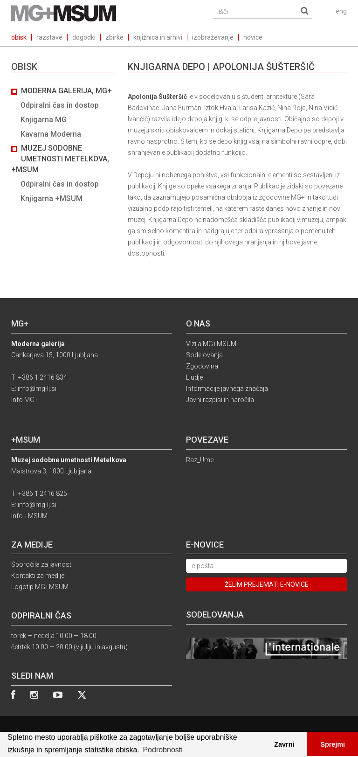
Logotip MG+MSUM (40, 586)
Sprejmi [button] (332, 744)
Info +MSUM (29, 516)
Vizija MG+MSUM (211, 343)
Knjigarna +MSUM (52, 198)
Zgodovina (202, 366)
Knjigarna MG (44, 119)
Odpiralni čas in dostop (60, 105)
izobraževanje (213, 37)
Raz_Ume (199, 460)
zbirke (114, 37)
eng (341, 11)
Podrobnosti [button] (162, 750)
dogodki (84, 37)
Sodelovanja (204, 355)
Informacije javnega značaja (227, 388)
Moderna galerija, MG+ (66, 90)
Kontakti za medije (37, 575)
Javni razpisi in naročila (220, 399)
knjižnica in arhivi (157, 37)
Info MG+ (24, 399)
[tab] (62, 145)
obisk (19, 37)
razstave (49, 37)
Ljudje (194, 377)
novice (252, 37)
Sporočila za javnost (41, 564)
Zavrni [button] (284, 744)
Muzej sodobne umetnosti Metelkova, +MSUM (60, 159)
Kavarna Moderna (51, 134)
